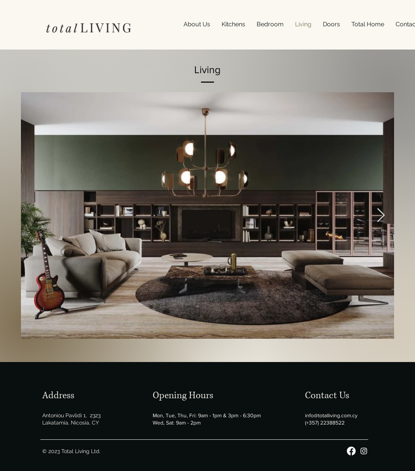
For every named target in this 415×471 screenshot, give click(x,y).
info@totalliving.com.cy (331, 415)
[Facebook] (351, 451)
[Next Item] (381, 215)
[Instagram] (363, 451)
